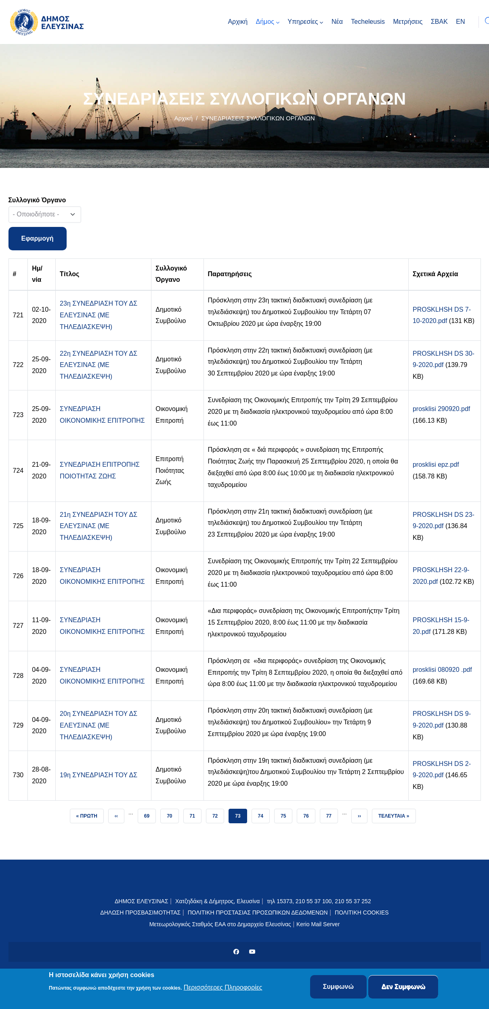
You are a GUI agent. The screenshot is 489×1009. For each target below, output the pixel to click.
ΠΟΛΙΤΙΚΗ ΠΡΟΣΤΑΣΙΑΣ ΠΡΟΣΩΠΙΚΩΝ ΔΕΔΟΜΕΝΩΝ (258, 912)
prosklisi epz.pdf (436, 464)
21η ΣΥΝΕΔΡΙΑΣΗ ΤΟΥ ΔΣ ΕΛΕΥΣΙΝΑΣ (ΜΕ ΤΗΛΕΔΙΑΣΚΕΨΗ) (98, 526)
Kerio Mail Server (318, 924)
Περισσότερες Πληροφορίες (223, 987)
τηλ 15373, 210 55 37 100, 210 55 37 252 (320, 901)
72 (218, 814)
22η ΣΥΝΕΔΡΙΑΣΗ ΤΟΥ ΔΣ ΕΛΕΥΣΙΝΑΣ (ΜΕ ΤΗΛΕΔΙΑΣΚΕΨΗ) (98, 365)
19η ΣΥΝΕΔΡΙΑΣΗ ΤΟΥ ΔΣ (98, 775)
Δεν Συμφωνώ (403, 987)
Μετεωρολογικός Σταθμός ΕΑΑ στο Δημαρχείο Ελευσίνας (220, 924)
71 (195, 814)
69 (150, 814)
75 (286, 814)
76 (309, 814)
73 (241, 814)
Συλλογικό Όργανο (37, 200)
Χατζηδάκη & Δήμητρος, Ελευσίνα (217, 901)
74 (264, 814)
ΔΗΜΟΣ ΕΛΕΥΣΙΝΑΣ (141, 901)
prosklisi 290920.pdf (441, 408)
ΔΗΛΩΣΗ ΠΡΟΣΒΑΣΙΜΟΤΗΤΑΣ (140, 912)
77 (332, 814)
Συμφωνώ (338, 987)
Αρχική (183, 118)
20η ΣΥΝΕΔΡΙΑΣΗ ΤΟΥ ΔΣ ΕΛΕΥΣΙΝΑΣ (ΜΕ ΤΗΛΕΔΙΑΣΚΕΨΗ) (98, 725)
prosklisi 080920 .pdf (442, 669)
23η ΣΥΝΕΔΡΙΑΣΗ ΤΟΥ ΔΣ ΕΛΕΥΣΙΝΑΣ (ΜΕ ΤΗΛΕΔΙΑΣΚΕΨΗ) (98, 315)
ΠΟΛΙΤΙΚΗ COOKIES (362, 912)
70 (172, 814)
